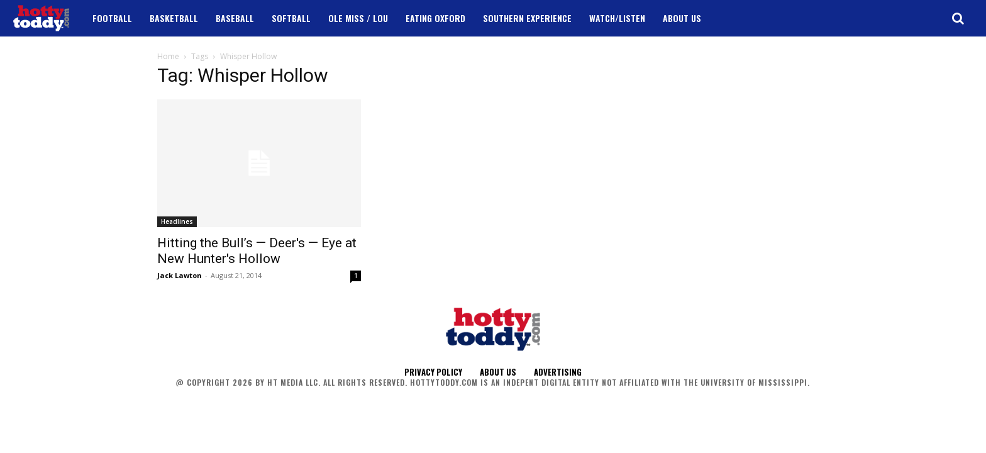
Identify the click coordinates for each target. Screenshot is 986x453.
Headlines (177, 221)
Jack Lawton (179, 275)
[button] (958, 18)
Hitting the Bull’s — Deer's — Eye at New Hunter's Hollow (257, 250)
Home (168, 56)
